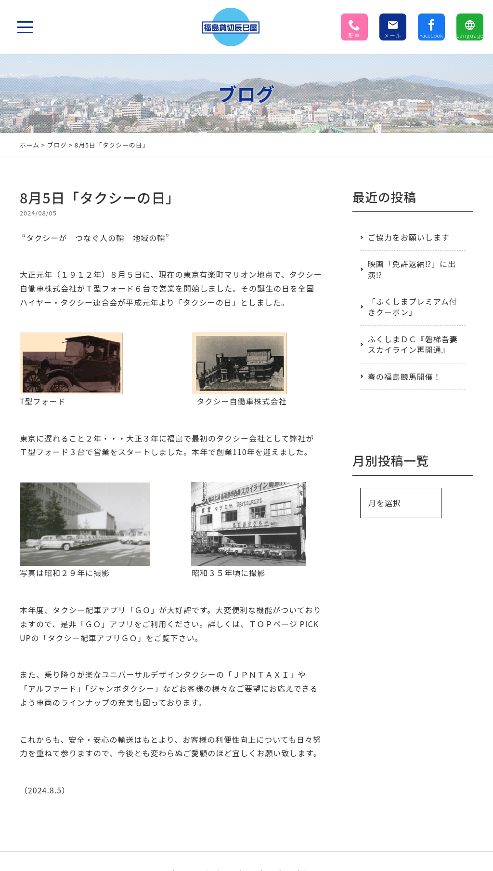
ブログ (57, 144)
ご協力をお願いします (409, 237)
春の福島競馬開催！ (404, 376)
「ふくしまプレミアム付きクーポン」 (412, 306)
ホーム (29, 144)
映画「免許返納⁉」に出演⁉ (412, 269)
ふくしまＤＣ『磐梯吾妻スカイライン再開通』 (413, 344)
